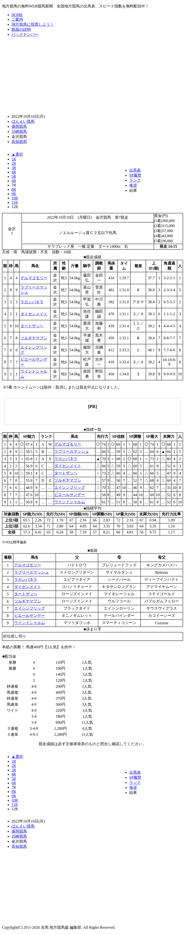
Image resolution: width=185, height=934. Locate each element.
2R (14, 163)
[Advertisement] (93, 75)
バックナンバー (25, 34)
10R (15, 198)
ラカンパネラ (31, 302)
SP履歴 (135, 175)
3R (14, 168)
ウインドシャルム (69, 502)
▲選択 (17, 154)
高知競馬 (19, 142)
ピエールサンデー (69, 495)
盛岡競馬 (19, 126)
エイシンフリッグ (69, 487)
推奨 (133, 185)
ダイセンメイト (33, 314)
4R (14, 172)
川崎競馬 (19, 132)
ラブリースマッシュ (71, 451)
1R (14, 159)
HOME (17, 15)
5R (14, 176)
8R (14, 189)
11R (15, 202)
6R (14, 181)
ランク (135, 180)
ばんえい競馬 (23, 121)
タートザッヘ (31, 326)
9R (14, 194)
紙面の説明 (21, 29)
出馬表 (135, 170)
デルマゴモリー (33, 278)
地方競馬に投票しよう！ (33, 24)
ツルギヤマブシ (33, 338)
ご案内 (17, 19)
